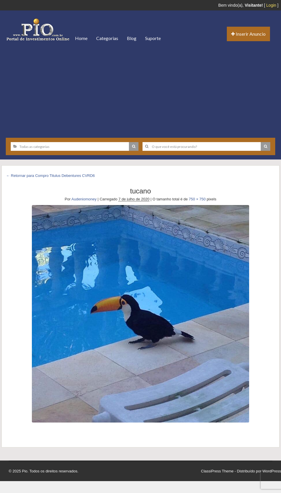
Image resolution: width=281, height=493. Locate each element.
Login (271, 5)
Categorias (107, 38)
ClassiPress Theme (217, 471)
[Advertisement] (140, 89)
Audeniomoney (84, 199)
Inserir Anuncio (248, 34)
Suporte (153, 38)
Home (81, 38)
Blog (131, 38)
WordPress (271, 471)
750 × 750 (197, 199)
